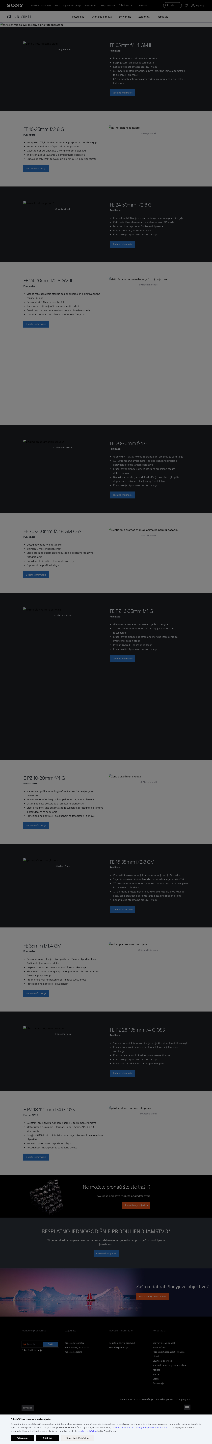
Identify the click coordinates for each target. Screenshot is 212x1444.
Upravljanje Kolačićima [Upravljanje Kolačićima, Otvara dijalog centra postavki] (77, 1438)
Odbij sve (47, 1438)
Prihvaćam (22, 1438)
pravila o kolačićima (87, 1431)
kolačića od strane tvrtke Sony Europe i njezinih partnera (140, 1427)
